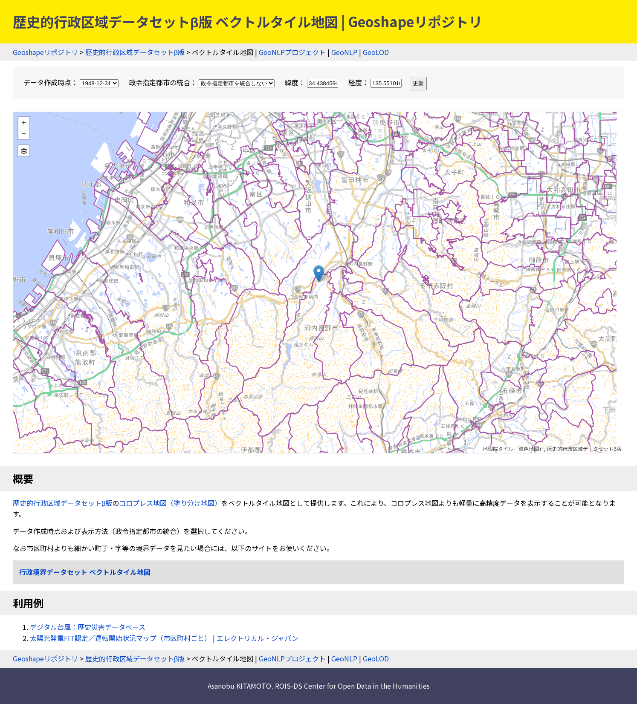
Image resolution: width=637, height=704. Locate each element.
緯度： (312, 82)
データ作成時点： (71, 82)
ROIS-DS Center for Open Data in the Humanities (352, 686)
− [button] (23, 133)
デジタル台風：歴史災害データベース (87, 627)
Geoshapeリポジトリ (45, 52)
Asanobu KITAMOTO (239, 686)
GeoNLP (344, 52)
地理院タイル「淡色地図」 (513, 448)
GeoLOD (376, 52)
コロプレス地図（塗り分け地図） (170, 503)
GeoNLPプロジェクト (292, 52)
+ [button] (23, 122)
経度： (375, 82)
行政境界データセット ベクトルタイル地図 (85, 572)
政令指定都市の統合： (202, 82)
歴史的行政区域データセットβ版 (135, 52)
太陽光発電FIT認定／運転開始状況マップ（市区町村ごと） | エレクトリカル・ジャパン (164, 638)
